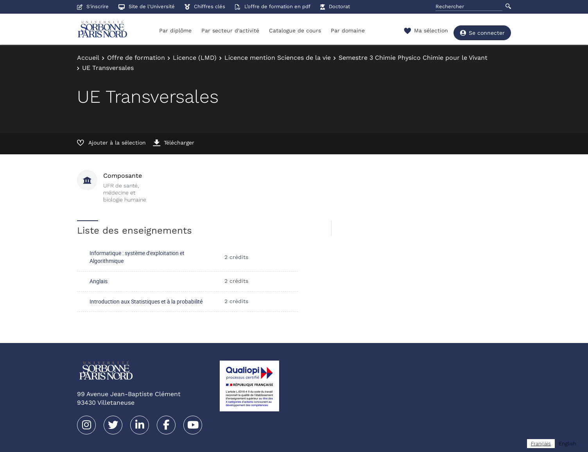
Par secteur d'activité (230, 30)
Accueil (88, 57)
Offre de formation (136, 57)
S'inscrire (93, 6)
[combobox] (541, 443)
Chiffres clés (205, 6)
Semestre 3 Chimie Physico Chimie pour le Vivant (413, 57)
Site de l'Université (146, 6)
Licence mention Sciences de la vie (277, 57)
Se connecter (482, 31)
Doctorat (335, 6)
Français (541, 444)
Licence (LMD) (195, 57)
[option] (567, 443)
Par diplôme (175, 30)
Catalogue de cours (295, 30)
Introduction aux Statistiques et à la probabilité (146, 301)
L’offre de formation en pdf (272, 6)
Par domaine (348, 30)
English (567, 444)
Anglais (99, 281)
